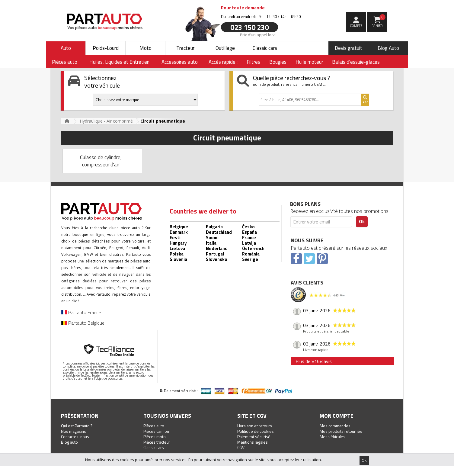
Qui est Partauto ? (77, 426)
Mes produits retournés (341, 431)
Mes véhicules (332, 436)
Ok (364, 460)
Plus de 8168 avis (314, 361)
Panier (379, 21)
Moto (145, 48)
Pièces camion (156, 431)
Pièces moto (154, 436)
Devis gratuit (348, 48)
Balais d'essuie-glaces (356, 62)
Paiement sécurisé (253, 436)
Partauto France (81, 312)
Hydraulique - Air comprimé (106, 121)
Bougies (277, 62)
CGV (241, 447)
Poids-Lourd (106, 48)
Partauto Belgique (82, 322)
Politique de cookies (255, 431)
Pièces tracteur (156, 442)
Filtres (253, 62)
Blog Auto (388, 48)
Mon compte (336, 416)
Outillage (225, 48)
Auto (66, 48)
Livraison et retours (254, 426)
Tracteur (185, 48)
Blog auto (69, 442)
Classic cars (265, 48)
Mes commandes (335, 426)
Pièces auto (153, 426)
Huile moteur (309, 62)
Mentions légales (252, 442)
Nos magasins (73, 431)
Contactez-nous (75, 436)
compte (356, 25)
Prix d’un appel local (258, 34)
